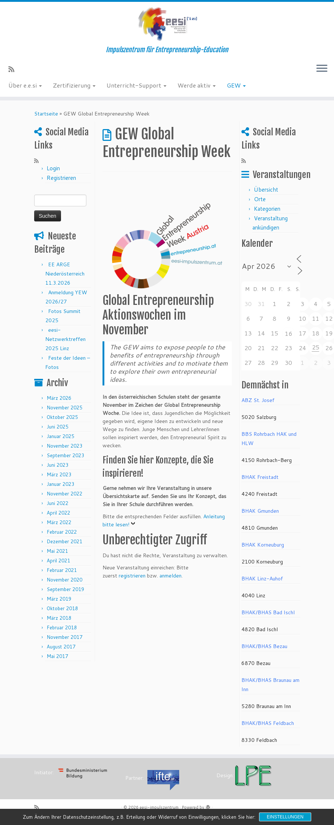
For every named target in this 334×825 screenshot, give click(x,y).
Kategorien (267, 209)
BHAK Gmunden (260, 511)
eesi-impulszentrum (159, 807)
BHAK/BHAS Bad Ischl (268, 612)
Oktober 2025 (62, 417)
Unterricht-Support (136, 85)
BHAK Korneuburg (262, 544)
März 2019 (59, 598)
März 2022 (59, 522)
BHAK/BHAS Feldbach (267, 723)
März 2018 (59, 618)
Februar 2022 (62, 532)
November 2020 (64, 579)
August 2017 (61, 646)
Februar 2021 (62, 570)
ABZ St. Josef (257, 400)
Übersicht (266, 189)
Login (53, 168)
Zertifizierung (74, 85)
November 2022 (64, 493)
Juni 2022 (57, 503)
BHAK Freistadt (260, 477)
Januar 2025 (60, 436)
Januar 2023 (60, 484)
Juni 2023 (57, 465)
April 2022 (58, 512)
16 (288, 333)
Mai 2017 (57, 656)
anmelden (170, 575)
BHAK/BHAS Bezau (264, 646)
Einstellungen (285, 816)
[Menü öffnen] (321, 68)
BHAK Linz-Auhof (262, 578)
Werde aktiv (196, 85)
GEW (236, 85)
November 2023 (64, 445)
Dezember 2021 (64, 541)
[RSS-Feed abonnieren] (13, 69)
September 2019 (65, 589)
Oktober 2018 (62, 608)
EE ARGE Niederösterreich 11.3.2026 (65, 274)
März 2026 (59, 398)
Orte (260, 199)
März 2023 (59, 474)
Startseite (46, 113)
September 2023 (65, 455)
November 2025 (64, 407)
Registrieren (61, 178)
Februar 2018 (62, 627)
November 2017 (64, 637)
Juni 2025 (57, 426)
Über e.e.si (25, 85)
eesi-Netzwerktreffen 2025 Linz (65, 339)
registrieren (132, 575)
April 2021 (58, 560)
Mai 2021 (57, 551)
